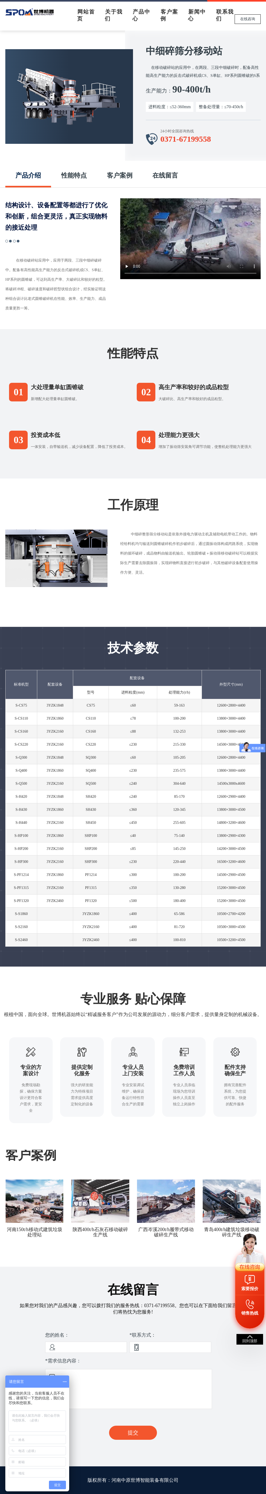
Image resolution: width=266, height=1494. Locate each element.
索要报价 (249, 1288)
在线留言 (165, 175)
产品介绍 (28, 175)
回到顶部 (249, 1341)
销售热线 (249, 1313)
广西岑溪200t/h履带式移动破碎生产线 (166, 1232)
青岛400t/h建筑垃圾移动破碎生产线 (231, 1232)
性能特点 (74, 175)
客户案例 (119, 175)
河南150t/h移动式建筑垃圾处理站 (34, 1232)
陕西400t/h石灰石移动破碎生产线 (100, 1232)
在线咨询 (247, 19)
